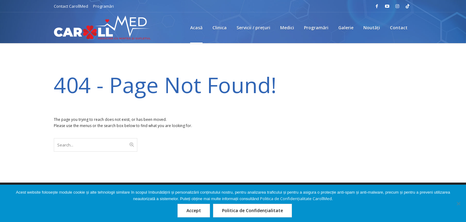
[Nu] (458, 203)
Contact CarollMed (71, 6)
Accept (193, 210)
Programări (103, 6)
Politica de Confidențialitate (252, 210)
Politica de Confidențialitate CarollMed (296, 198)
